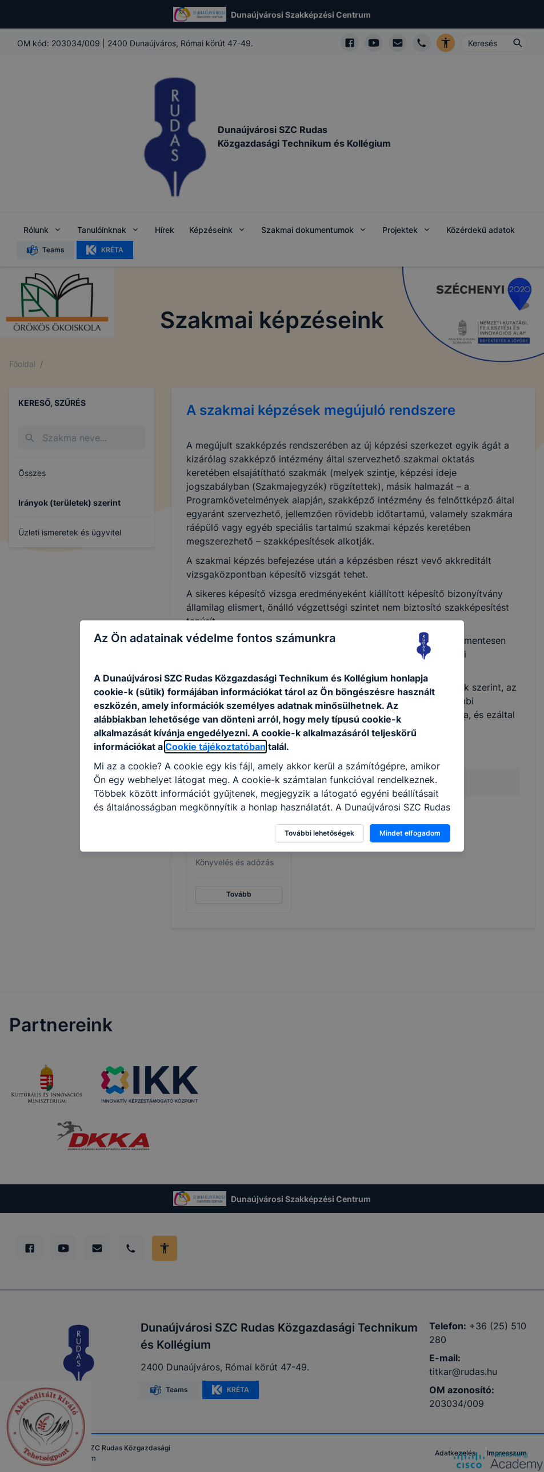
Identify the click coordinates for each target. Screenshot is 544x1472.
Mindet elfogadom (410, 833)
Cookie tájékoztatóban (215, 746)
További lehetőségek (319, 833)
